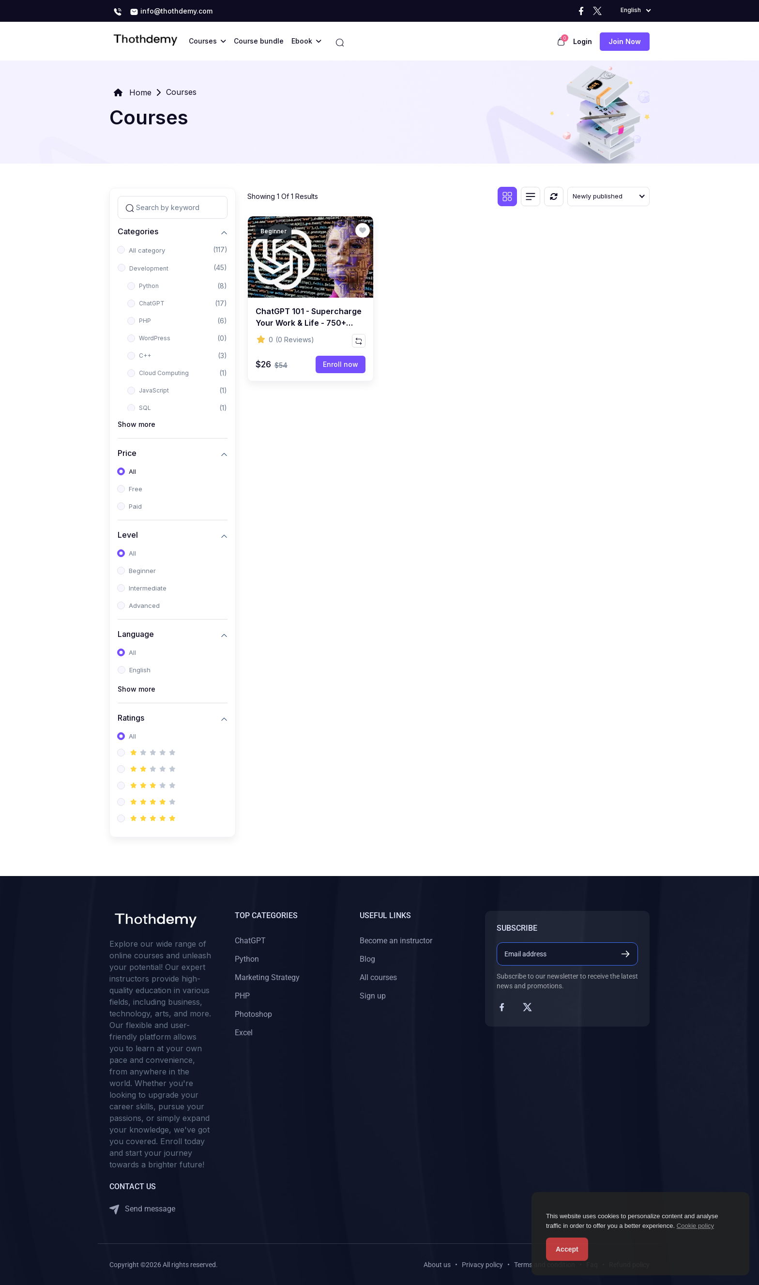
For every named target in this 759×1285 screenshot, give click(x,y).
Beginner (142, 570)
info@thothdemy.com (171, 11)
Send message (142, 1209)
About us (437, 1265)
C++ (145, 355)
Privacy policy (482, 1265)
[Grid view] (507, 196)
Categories (138, 231)
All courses (378, 977)
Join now (624, 41)
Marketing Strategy (267, 977)
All (132, 471)
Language (136, 633)
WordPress (154, 338)
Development (148, 268)
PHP (145, 320)
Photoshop (253, 1014)
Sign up (373, 995)
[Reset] (553, 196)
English (140, 670)
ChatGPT (152, 303)
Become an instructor (396, 940)
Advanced (144, 605)
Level (128, 534)
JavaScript (154, 390)
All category (147, 250)
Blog (367, 959)
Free (135, 489)
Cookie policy (695, 1225)
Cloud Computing (164, 373)
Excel (244, 1032)
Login (582, 41)
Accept (567, 1249)
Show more (136, 424)
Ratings (131, 717)
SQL (145, 407)
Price (127, 452)
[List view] (530, 196)
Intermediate (148, 588)
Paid (135, 506)
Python (149, 285)
